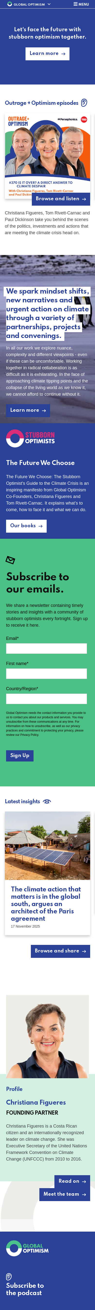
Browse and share (57, 951)
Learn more (44, 53)
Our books (23, 526)
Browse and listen (57, 199)
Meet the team (61, 1194)
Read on (69, 1181)
